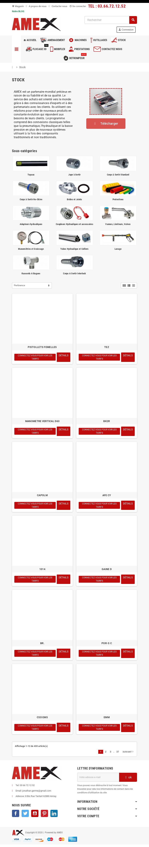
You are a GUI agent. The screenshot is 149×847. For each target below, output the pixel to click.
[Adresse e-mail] (98, 779)
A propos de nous (36, 6)
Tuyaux (31, 174)
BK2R (106, 421)
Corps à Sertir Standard (118, 174)
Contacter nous (58, 6)
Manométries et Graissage (31, 249)
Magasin (18, 6)
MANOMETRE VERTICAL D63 (42, 421)
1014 (42, 570)
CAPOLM (42, 496)
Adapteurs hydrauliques (31, 224)
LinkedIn (54, 815)
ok (128, 779)
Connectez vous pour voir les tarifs (35, 357)
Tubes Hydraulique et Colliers (74, 249)
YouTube (34, 815)
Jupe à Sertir (74, 174)
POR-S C (107, 644)
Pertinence (19, 285)
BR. (42, 644)
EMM (107, 719)
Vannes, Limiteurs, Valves (118, 224)
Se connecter (77, 6)
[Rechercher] (110, 20)
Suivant (128, 754)
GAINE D (107, 570)
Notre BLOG (18, 11)
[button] (105, 123)
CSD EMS (42, 719)
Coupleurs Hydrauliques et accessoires (74, 224)
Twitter (25, 815)
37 (117, 754)
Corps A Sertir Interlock (74, 273)
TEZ (106, 347)
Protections (118, 199)
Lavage (118, 249)
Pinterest (44, 815)
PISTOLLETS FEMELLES (42, 347)
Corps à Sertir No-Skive (31, 199)
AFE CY (106, 496)
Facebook (15, 815)
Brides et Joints (74, 199)
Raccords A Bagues (31, 273)
